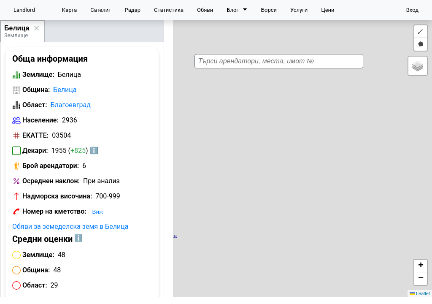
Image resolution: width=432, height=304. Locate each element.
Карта (69, 10)
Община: (36, 90)
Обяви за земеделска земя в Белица (70, 227)
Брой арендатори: (50, 166)
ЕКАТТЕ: (35, 135)
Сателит (100, 10)
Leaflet (420, 293)
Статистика (169, 10)
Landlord (24, 10)
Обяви (205, 10)
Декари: (35, 151)
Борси (269, 10)
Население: (40, 120)
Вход (412, 10)
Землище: (38, 75)
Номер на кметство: (54, 211)
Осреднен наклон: (51, 181)
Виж (97, 212)
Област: (34, 105)
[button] (308, 143)
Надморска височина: (57, 196)
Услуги (299, 10)
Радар (132, 10)
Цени (327, 10)
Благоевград (71, 105)
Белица (16, 28)
